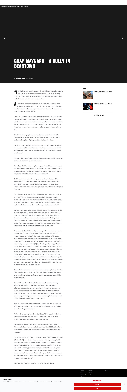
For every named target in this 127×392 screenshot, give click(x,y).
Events (12, 6)
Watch (94, 6)
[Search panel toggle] (113, 6)
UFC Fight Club (84, 375)
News (33, 6)
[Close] (124, 384)
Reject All (97, 384)
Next (122, 37)
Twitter (90, 375)
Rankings (19, 6)
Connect (88, 6)
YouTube (90, 370)
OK (97, 388)
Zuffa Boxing (102, 6)
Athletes (26, 6)
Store (82, 373)
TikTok (90, 373)
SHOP (109, 6)
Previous (5, 37)
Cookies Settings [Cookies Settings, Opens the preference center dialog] (97, 380)
